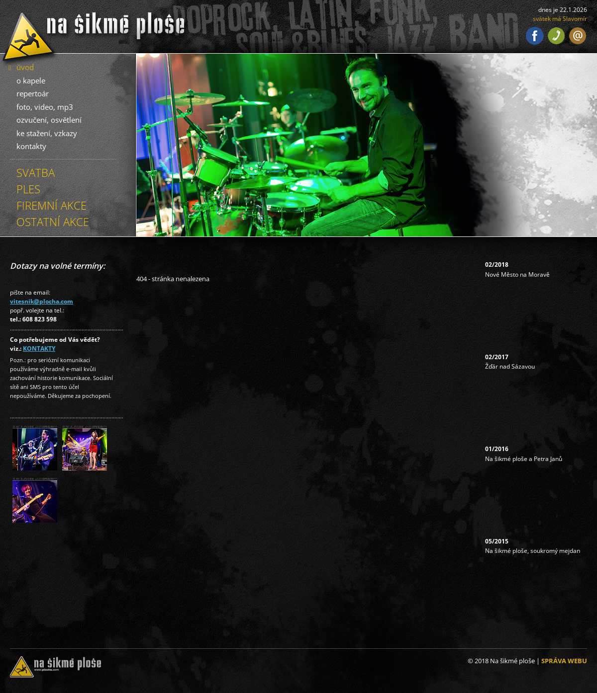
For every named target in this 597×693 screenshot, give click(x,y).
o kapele (30, 80)
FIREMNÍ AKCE (51, 205)
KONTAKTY (39, 348)
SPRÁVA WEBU (564, 660)
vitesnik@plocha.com (41, 301)
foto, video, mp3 (44, 107)
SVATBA (35, 172)
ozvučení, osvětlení (49, 120)
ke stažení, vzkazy (46, 133)
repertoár (32, 93)
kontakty (31, 146)
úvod (25, 67)
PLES (28, 188)
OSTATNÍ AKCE (52, 221)
